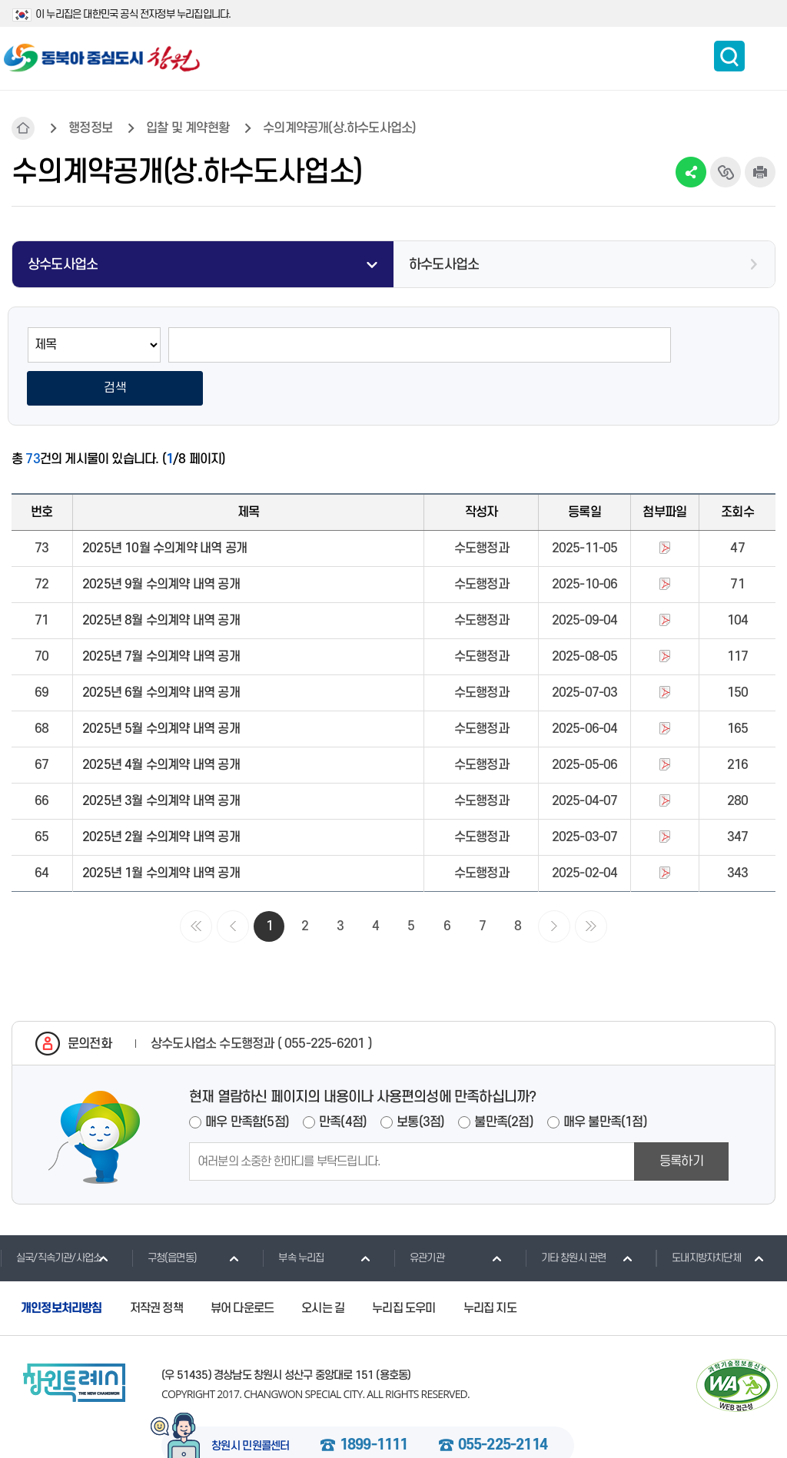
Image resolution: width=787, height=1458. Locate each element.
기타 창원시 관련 (565, 1215)
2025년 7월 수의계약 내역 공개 (161, 614)
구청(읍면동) (164, 1215)
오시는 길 (322, 1266)
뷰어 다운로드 (242, 1266)
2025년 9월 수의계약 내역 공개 (161, 542)
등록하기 (681, 1119)
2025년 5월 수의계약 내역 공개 (161, 687)
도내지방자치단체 (698, 1215)
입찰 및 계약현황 (187, 128)
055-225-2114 (502, 1403)
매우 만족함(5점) (247, 1080)
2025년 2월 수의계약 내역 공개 (161, 795)
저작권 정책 (156, 1266)
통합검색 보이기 (729, 56)
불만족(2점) (503, 1080)
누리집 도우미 (403, 1266)
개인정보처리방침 (61, 1266)
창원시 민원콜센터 (250, 1404)
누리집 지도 (489, 1266)
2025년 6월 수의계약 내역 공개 (161, 651)
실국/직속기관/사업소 (50, 1215)
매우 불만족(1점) (605, 1080)
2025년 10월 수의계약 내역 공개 (164, 506)
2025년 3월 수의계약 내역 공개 (161, 759)
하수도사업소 (444, 264)
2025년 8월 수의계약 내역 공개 (161, 578)
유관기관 (419, 1215)
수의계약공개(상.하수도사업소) (339, 128)
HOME (23, 128)
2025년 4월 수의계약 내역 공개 (161, 723)
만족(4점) (343, 1080)
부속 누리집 (293, 1215)
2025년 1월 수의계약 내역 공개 (161, 831)
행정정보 (90, 128)
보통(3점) (420, 1080)
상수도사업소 (63, 264)
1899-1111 (374, 1403)
